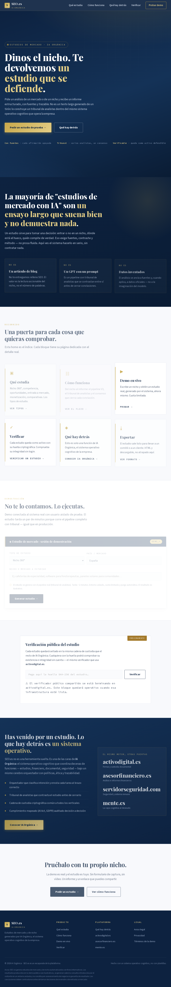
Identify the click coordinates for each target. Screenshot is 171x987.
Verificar (136, 5)
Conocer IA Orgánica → (24, 827)
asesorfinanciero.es (105, 941)
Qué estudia (75, 5)
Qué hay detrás (117, 5)
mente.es (100, 947)
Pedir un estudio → (67, 894)
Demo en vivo (63, 941)
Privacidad (139, 935)
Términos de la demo (144, 941)
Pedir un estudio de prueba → (28, 127)
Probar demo (156, 5)
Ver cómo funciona (103, 894)
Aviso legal (139, 929)
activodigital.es (103, 935)
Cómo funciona (96, 5)
